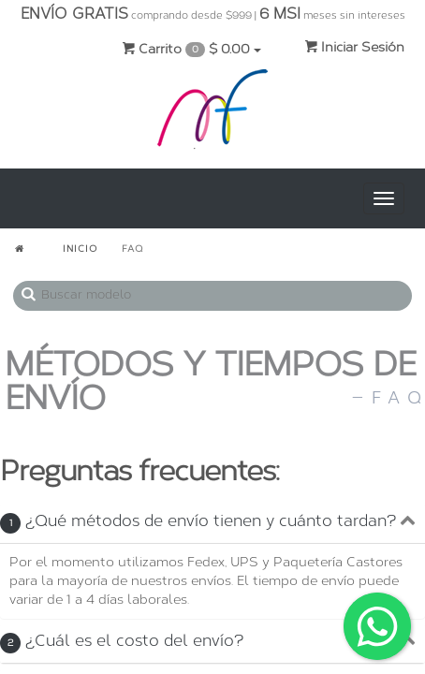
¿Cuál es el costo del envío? (121, 640)
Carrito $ (191, 49)
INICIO (80, 249)
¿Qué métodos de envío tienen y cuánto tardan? (198, 520)
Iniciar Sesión (354, 47)
